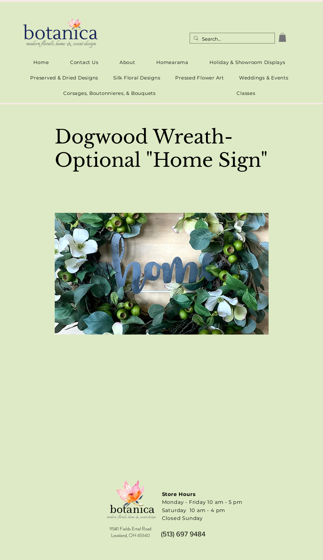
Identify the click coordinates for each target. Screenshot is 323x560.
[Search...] (231, 39)
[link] (282, 37)
